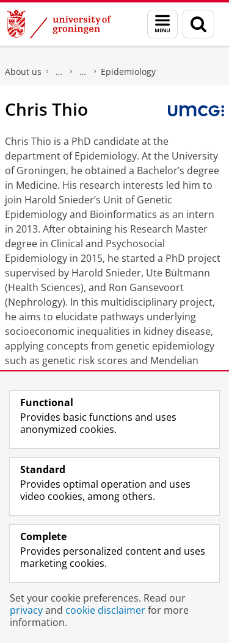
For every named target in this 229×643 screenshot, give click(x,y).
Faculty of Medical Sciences (59, 72)
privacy (26, 610)
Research (83, 72)
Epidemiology (128, 71)
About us (23, 71)
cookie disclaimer (105, 610)
